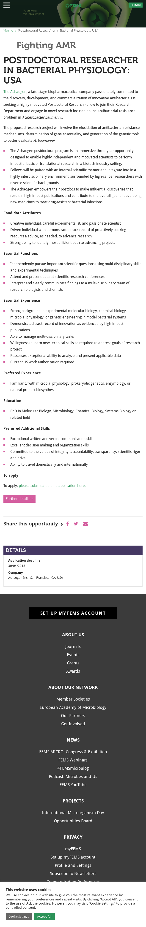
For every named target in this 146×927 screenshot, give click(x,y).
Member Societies (73, 699)
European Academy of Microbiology (73, 707)
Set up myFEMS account (73, 613)
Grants (73, 663)
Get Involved (73, 723)
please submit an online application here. (52, 486)
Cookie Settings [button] (18, 916)
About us (73, 634)
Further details (17, 499)
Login (135, 5)
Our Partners (73, 715)
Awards (73, 671)
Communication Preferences (73, 881)
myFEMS (73, 848)
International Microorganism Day (73, 812)
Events (73, 654)
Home (8, 31)
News (73, 740)
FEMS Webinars (73, 760)
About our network (73, 687)
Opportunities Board (73, 820)
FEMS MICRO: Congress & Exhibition (73, 751)
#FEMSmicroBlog (73, 768)
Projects (73, 801)
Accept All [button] (44, 916)
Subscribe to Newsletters (73, 873)
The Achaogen (14, 92)
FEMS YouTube (73, 784)
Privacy (73, 837)
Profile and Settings (73, 865)
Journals (73, 646)
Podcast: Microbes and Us (73, 776)
